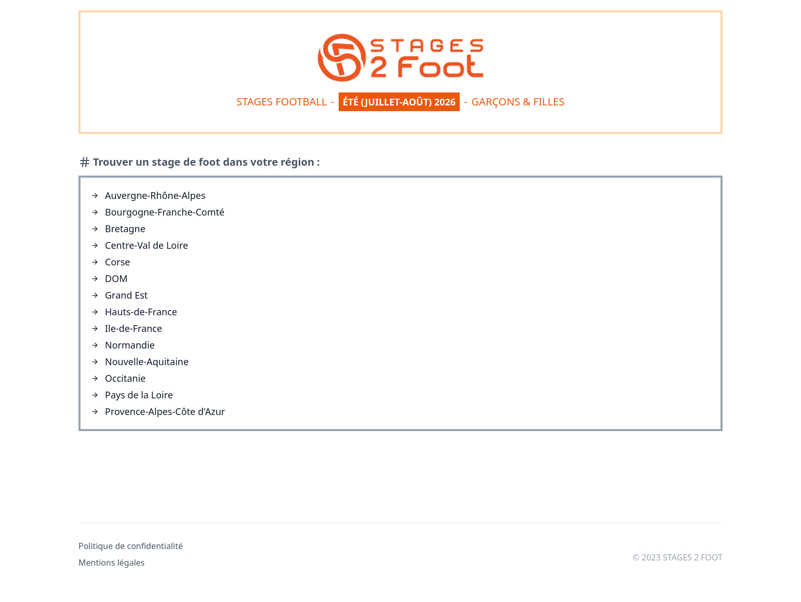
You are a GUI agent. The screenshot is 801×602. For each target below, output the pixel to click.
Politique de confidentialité (130, 546)
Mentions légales (111, 562)
